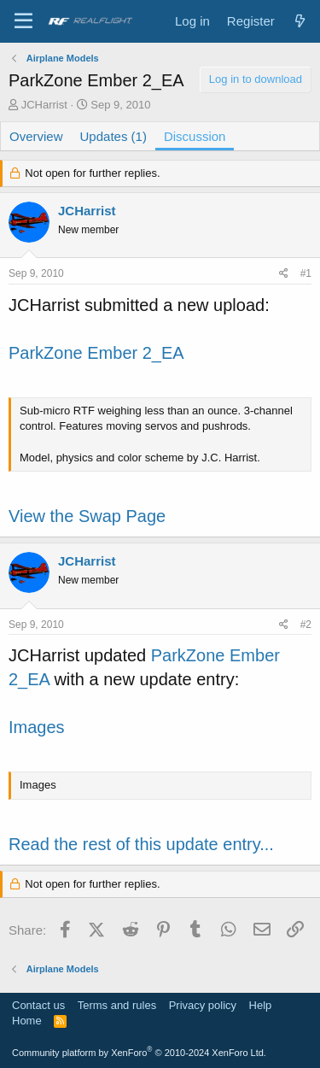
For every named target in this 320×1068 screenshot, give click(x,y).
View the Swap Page (87, 516)
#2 (305, 625)
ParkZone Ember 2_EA (96, 352)
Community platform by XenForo (139, 1052)
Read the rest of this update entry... (141, 844)
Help (260, 1005)
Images (37, 727)
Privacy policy (202, 1005)
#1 (305, 273)
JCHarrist (44, 104)
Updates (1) (113, 136)
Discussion (195, 136)
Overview (36, 136)
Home (27, 1020)
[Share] (283, 274)
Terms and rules (117, 1005)
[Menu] (23, 21)
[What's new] (300, 21)
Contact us (38, 1005)
